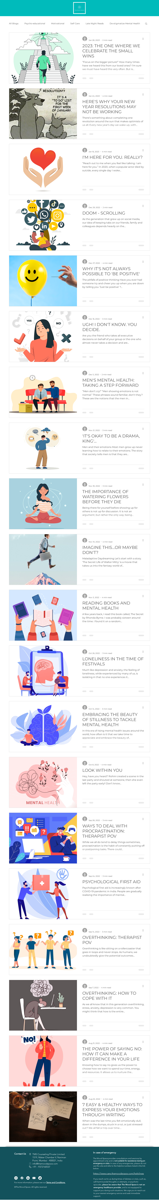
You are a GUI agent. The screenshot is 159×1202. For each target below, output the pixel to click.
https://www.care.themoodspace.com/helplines (118, 1173)
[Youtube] (34, 1178)
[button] (146, 23)
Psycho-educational (34, 23)
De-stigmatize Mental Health (125, 23)
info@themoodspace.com (45, 1163)
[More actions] (144, 39)
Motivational (57, 23)
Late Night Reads (95, 23)
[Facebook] (22, 1178)
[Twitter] (40, 1178)
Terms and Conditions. (55, 1182)
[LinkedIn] (28, 1178)
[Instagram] (16, 1178)
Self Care (75, 23)
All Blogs (13, 23)
